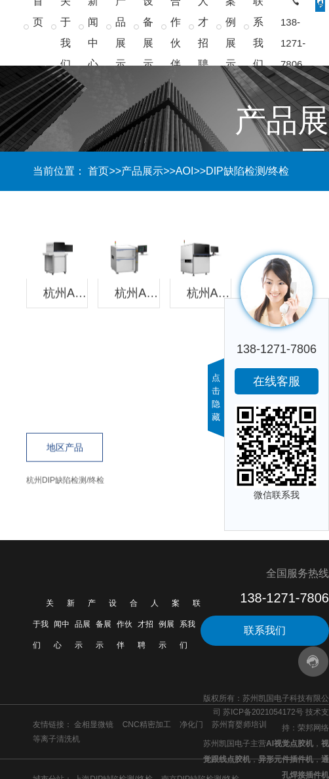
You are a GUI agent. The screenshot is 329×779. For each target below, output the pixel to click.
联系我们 (190, 624)
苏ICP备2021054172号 (263, 712)
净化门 (191, 724)
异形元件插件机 (285, 759)
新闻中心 (64, 624)
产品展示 (142, 171)
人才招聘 (148, 624)
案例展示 (169, 624)
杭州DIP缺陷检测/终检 (65, 480)
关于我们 (43, 624)
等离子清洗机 (56, 739)
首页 (98, 171)
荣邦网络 (313, 727)
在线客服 (276, 381)
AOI (185, 171)
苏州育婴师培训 (239, 724)
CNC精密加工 (147, 724)
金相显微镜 (93, 724)
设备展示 (106, 624)
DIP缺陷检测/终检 (247, 171)
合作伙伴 (127, 624)
